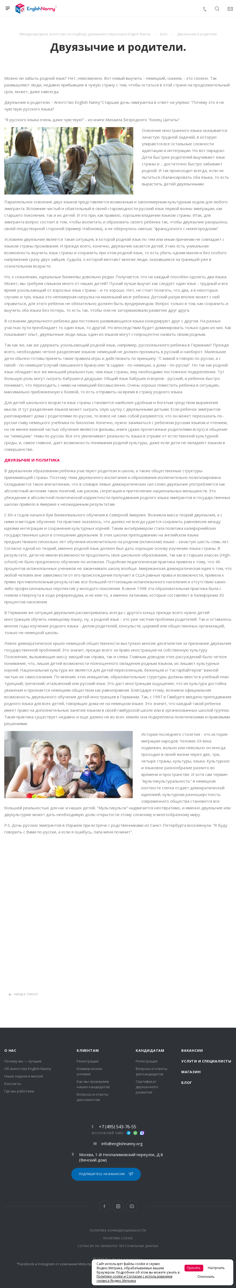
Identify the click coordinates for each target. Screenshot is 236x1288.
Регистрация (87, 1061)
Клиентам (88, 1050)
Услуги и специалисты (206, 1061)
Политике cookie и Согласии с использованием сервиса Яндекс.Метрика (134, 1278)
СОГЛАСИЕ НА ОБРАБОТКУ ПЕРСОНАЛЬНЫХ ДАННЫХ (118, 1246)
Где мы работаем (19, 1091)
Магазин (191, 1071)
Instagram (118, 1206)
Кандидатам (150, 1050)
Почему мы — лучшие (23, 1061)
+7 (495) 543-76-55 (117, 1127)
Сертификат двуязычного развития (147, 1087)
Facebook (104, 1206)
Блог (186, 1082)
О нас (10, 1050)
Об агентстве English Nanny (27, 1068)
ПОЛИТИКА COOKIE (118, 1238)
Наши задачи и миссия (23, 1076)
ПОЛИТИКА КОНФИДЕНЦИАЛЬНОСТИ (118, 1230)
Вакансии (192, 1050)
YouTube (132, 1206)
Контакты (12, 1083)
